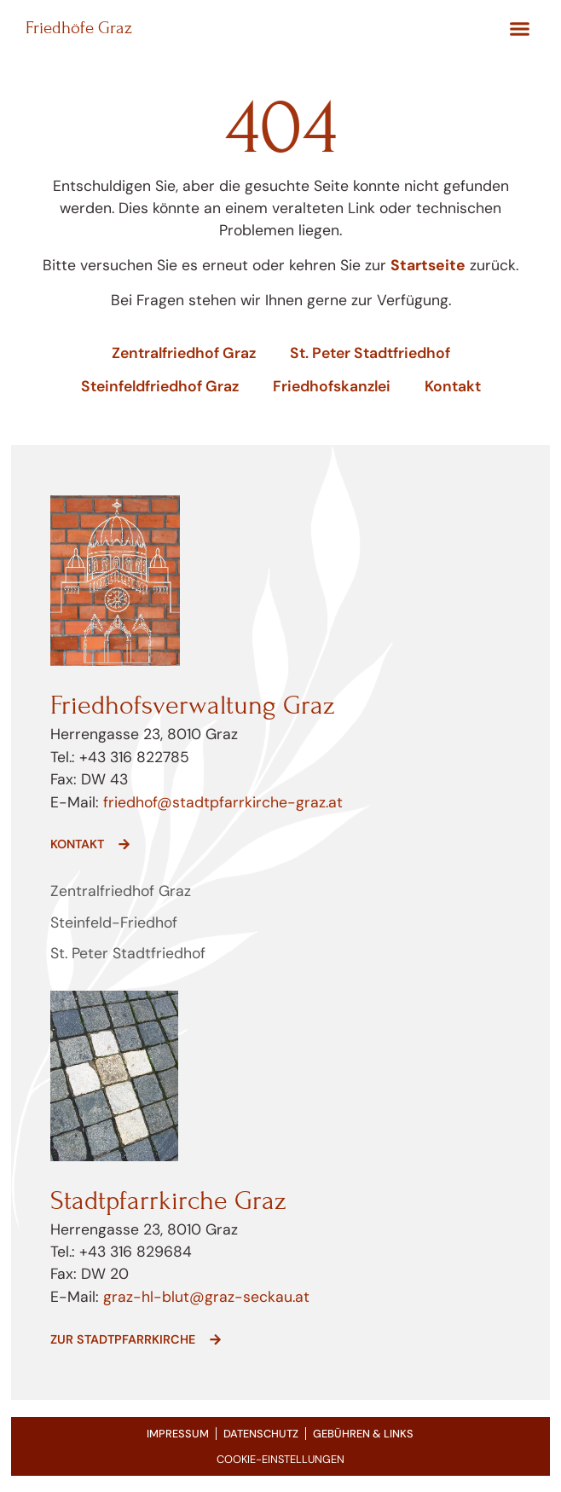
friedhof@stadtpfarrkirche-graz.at (221, 802)
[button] (520, 29)
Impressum (178, 1433)
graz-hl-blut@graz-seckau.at (206, 1296)
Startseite (428, 265)
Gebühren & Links (363, 1433)
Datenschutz (260, 1433)
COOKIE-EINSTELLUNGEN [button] (280, 1459)
